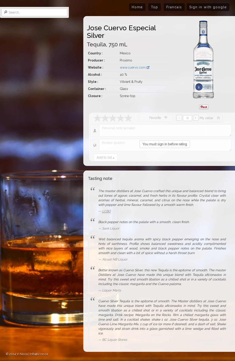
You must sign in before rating (165, 144)
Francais (174, 7)
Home (137, 7)
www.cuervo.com (134, 67)
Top (154, 7)
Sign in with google (208, 7)
